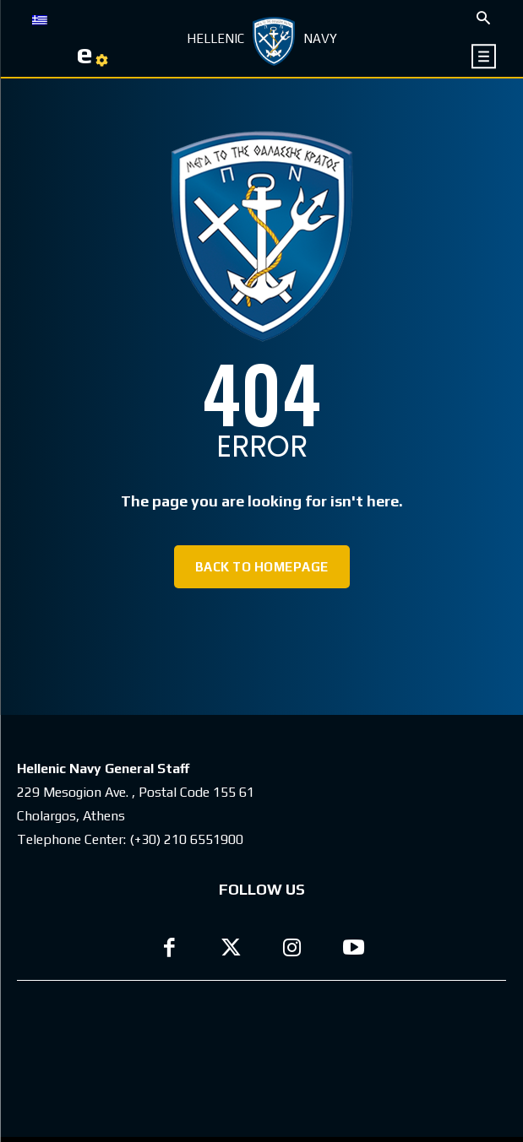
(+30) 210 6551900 (186, 839)
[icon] (484, 56)
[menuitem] (40, 18)
